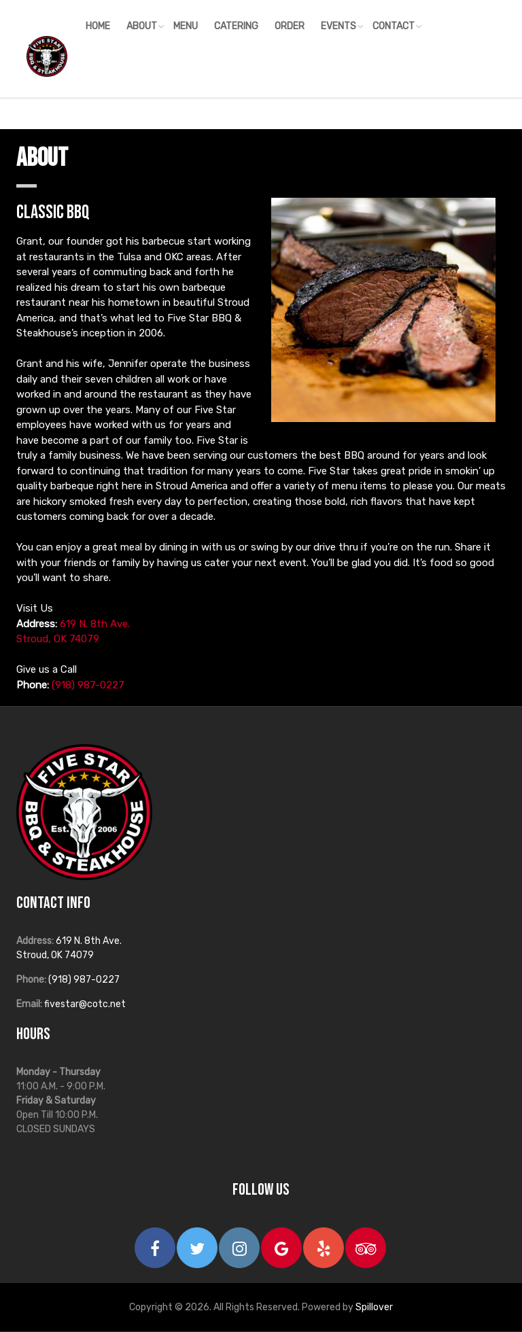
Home (98, 26)
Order (289, 26)
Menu (185, 26)
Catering (236, 26)
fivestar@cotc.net (85, 1004)
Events (338, 26)
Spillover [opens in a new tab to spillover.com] (374, 1307)
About (141, 26)
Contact (393, 26)
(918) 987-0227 (88, 685)
